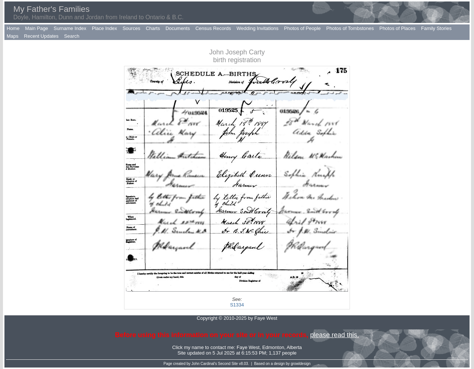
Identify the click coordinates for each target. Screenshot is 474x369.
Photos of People (302, 28)
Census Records (213, 28)
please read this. (334, 335)
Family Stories (436, 28)
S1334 (237, 305)
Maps (13, 36)
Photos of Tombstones (350, 28)
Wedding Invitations (257, 28)
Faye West (248, 347)
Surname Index (70, 28)
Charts (153, 28)
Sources (131, 28)
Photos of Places (397, 28)
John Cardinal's (204, 364)
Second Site (228, 364)
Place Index (104, 28)
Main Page (36, 28)
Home (13, 28)
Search (71, 36)
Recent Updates (41, 36)
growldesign (300, 364)
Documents (178, 28)
